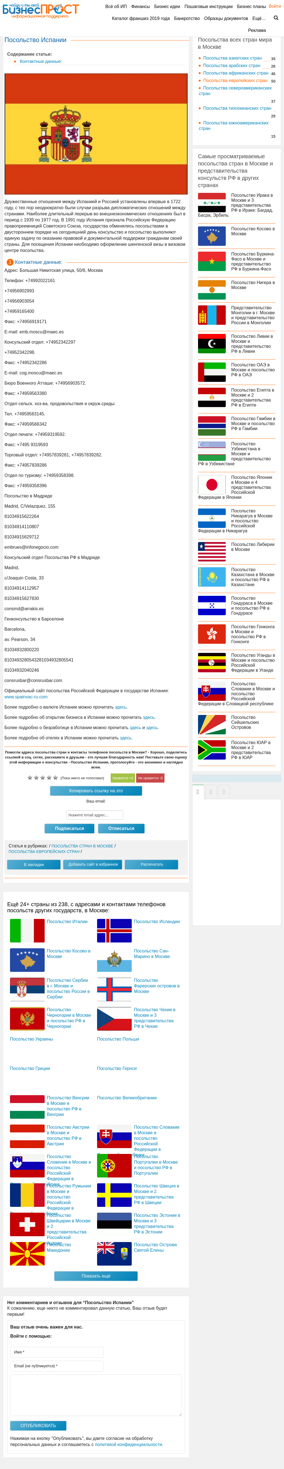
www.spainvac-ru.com (26, 696)
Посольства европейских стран (235, 80)
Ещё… (259, 18)
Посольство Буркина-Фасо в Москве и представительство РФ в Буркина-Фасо (253, 261)
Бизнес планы (251, 6)
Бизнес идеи (167, 6)
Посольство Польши (118, 1039)
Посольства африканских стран (235, 73)
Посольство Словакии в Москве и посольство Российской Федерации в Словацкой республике (236, 693)
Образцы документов (226, 18)
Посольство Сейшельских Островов (245, 722)
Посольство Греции (30, 1068)
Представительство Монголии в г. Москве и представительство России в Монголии (253, 315)
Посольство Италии (67, 921)
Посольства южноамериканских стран (234, 126)
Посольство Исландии (157, 921)
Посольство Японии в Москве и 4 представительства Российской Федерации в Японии (235, 487)
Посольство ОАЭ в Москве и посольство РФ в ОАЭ (253, 369)
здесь (120, 707)
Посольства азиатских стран (232, 58)
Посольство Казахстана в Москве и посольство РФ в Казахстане (253, 577)
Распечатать (152, 864)
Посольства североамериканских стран (235, 91)
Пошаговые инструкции (208, 6)
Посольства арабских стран (231, 65)
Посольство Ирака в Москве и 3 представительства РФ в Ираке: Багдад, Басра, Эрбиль (235, 205)
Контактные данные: (40, 61)
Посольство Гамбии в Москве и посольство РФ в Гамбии (253, 423)
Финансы (140, 6)
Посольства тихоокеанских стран (237, 108)
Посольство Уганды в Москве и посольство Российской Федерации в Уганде (253, 663)
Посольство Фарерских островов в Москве (157, 986)
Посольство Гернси (117, 1068)
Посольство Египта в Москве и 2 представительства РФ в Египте (252, 397)
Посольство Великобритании (127, 1097)
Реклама (257, 30)
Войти (272, 6)
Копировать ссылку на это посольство (96, 792)
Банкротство (187, 18)
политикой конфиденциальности (128, 1444)
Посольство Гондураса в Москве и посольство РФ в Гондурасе (252, 605)
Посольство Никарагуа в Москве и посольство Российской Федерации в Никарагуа (235, 521)
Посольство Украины (31, 1039)
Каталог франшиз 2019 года (141, 18)
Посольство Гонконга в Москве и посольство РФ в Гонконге (253, 634)
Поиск (273, 18)
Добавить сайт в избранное (93, 864)
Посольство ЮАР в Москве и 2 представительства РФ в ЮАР (251, 750)
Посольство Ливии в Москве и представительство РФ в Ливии (252, 344)
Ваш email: (96, 801)
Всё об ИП (116, 6)
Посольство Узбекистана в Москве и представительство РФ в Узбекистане (234, 453)
